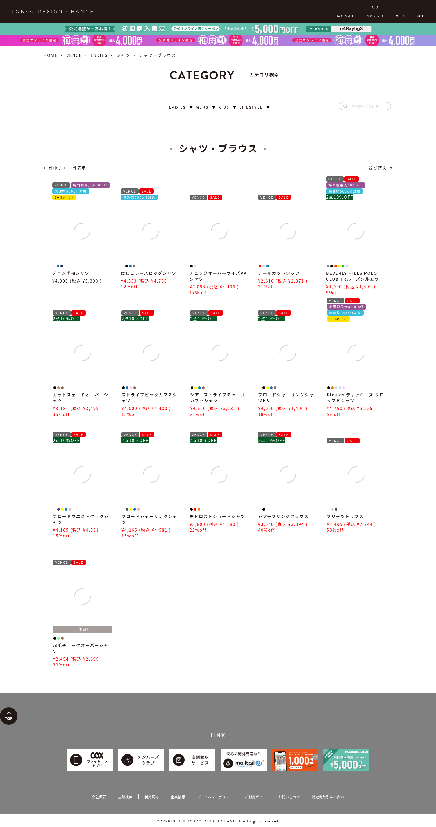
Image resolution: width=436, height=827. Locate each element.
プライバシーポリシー (215, 796)
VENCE (74, 55)
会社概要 (99, 796)
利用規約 (151, 796)
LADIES (99, 55)
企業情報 (178, 796)
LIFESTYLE (251, 107)
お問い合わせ (289, 796)
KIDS (223, 107)
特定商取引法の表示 (328, 796)
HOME (51, 55)
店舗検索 (125, 796)
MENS (202, 107)
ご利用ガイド (255, 796)
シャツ (123, 55)
